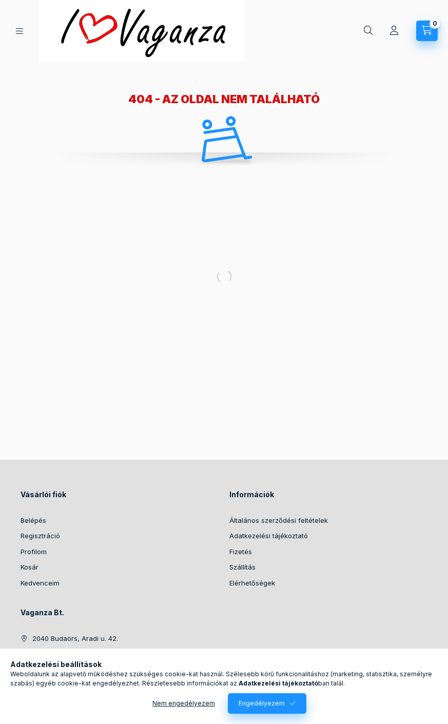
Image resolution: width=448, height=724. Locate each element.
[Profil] (394, 31)
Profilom (34, 551)
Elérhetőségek (252, 583)
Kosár (29, 567)
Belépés (33, 520)
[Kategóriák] (19, 31)
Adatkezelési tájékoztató (268, 536)
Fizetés (240, 551)
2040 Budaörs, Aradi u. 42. (75, 638)
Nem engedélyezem (183, 703)
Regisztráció (40, 536)
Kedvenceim (40, 583)
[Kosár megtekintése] (427, 31)
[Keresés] (368, 31)
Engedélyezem (262, 703)
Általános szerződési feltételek (278, 520)
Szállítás (242, 567)
